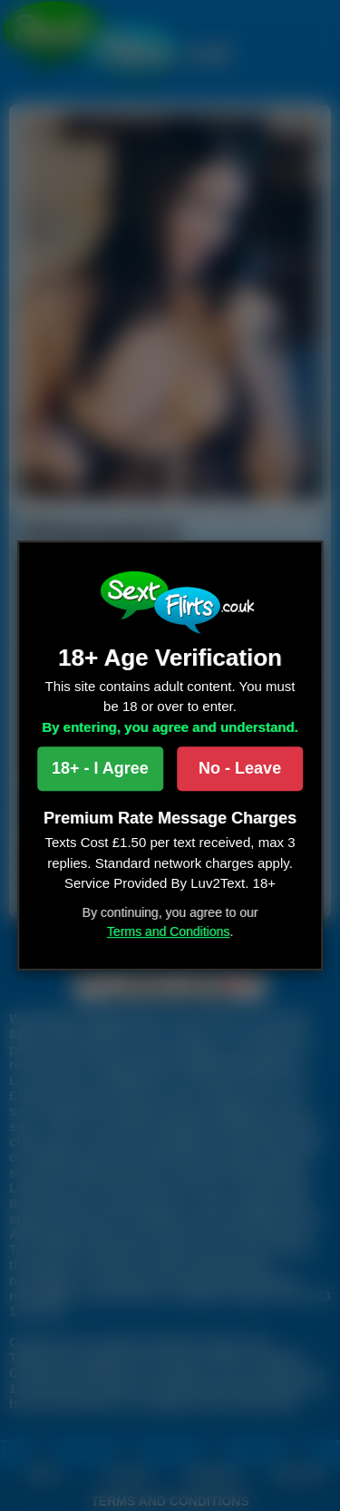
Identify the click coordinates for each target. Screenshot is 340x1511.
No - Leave (240, 768)
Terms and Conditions (168, 931)
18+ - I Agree (100, 768)
